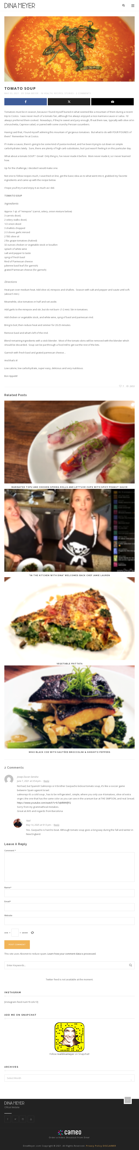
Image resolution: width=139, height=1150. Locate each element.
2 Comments (83, 93)
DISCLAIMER (109, 1145)
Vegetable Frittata (70, 664)
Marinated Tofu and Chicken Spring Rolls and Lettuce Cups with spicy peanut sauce (69, 487)
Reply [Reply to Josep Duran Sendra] (46, 781)
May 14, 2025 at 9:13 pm (38, 824)
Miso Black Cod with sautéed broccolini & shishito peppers (69, 752)
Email (7, 901)
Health (48, 93)
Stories (69, 93)
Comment (10, 850)
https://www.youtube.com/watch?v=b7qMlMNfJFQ (44, 802)
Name (7, 887)
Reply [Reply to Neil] (56, 824)
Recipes (58, 93)
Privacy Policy (94, 1145)
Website (8, 915)
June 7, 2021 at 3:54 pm (29, 781)
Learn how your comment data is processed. (71, 953)
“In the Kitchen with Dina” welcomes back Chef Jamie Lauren (69, 575)
